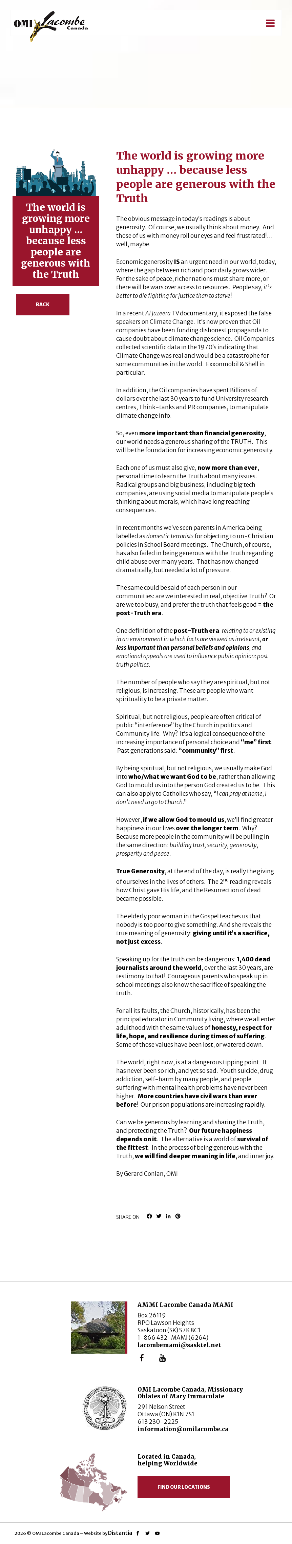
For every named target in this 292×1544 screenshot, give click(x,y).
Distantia (120, 1532)
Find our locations (184, 1487)
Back (42, 304)
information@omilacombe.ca (183, 1429)
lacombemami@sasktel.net (179, 1345)
